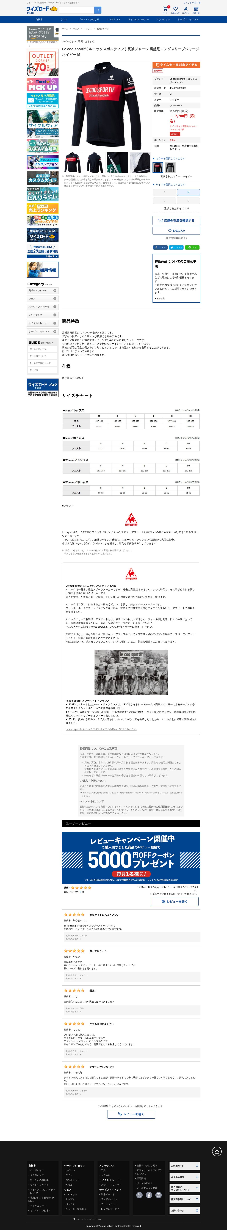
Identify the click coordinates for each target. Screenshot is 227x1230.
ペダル (69, 1185)
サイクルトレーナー (138, 19)
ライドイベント (109, 1199)
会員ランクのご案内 (147, 1165)
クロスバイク (37, 1175)
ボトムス (70, 1204)
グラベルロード (38, 1205)
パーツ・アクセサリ (88, 19)
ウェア (63, 19)
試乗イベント (108, 1194)
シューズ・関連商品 (76, 1209)
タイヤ (69, 1175)
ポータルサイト (145, 1183)
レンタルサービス (110, 1209)
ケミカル (105, 1175)
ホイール (70, 1170)
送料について (40, 356)
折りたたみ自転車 (39, 1180)
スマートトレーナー (111, 1185)
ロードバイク (37, 1170)
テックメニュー (109, 1204)
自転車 (39, 19)
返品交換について (42, 363)
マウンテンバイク (39, 1185)
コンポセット (72, 1180)
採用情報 (141, 1178)
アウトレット (163, 19)
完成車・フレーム (38, 290)
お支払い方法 (40, 349)
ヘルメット (71, 1194)
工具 (103, 1170)
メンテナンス (113, 19)
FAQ (36, 370)
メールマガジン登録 (147, 1188)
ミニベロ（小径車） (40, 1210)
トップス (70, 1199)
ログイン (180, 893)
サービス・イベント (188, 19)
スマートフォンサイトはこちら (88, 1219)
